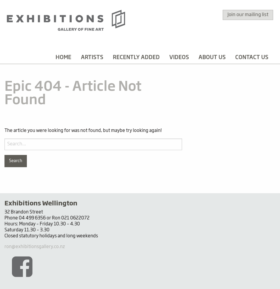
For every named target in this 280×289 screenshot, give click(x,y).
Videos (179, 57)
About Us (212, 57)
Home (63, 57)
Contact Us (251, 57)
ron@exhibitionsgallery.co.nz (34, 247)
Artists (92, 57)
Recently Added (136, 57)
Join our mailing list (247, 15)
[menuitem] (63, 58)
